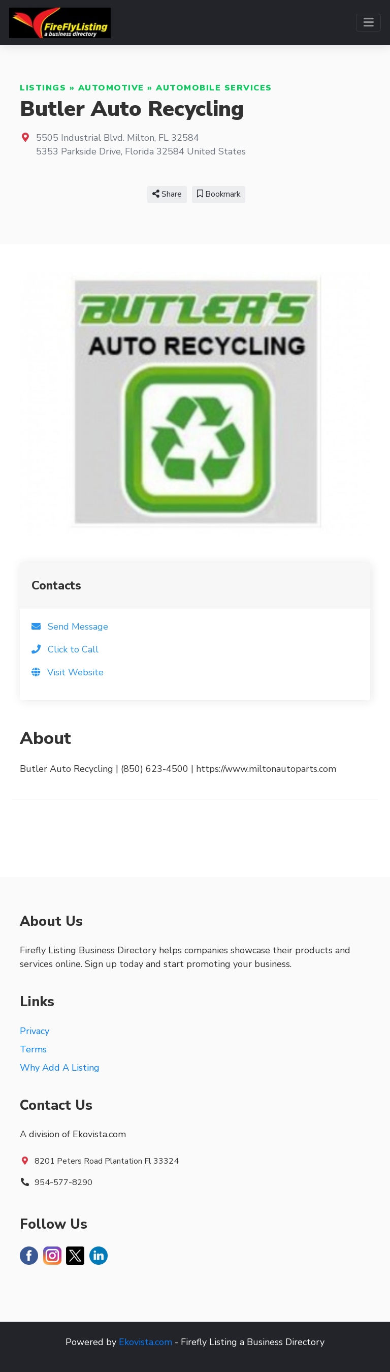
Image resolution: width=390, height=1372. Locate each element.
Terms (33, 1049)
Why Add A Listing (60, 1068)
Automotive (111, 87)
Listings (43, 87)
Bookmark (218, 194)
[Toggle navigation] (368, 23)
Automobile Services (214, 87)
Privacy (34, 1031)
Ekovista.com (145, 1342)
